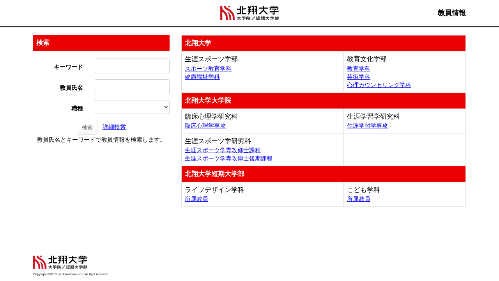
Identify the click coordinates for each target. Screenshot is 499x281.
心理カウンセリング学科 (379, 85)
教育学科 (358, 68)
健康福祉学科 (202, 76)
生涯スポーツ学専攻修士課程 (223, 150)
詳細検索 (114, 126)
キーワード (68, 67)
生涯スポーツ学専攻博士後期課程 (229, 158)
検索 (87, 127)
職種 (77, 108)
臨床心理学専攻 (205, 125)
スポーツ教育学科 (208, 68)
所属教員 (196, 199)
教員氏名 (71, 87)
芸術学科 (358, 76)
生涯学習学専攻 (367, 125)
